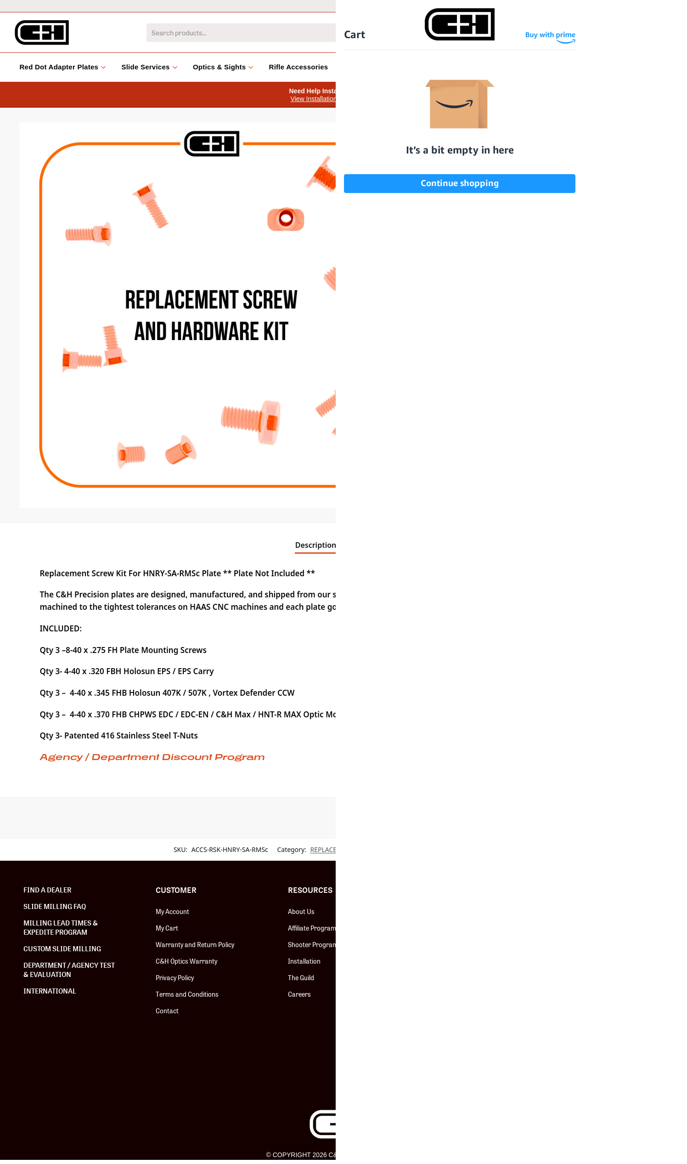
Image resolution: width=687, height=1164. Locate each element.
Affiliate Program (312, 927)
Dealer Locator (636, 5)
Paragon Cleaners (446, 1076)
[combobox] (329, 32)
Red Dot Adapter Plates (453, 927)
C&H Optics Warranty (186, 960)
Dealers (555, 5)
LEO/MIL (513, 5)
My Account (172, 911)
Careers (299, 994)
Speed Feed (436, 1060)
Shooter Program (313, 944)
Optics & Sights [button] (223, 67)
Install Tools (437, 1010)
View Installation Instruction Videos (340, 98)
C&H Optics (436, 977)
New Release (438, 911)
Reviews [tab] (369, 545)
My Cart (167, 927)
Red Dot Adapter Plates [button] (63, 67)
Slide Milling (436, 960)
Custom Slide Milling (62, 948)
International (465, 5)
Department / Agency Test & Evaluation (69, 969)
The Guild (301, 977)
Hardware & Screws (449, 944)
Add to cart (566, 240)
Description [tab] (316, 545)
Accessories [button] (368, 67)
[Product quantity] (441, 241)
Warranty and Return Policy (195, 944)
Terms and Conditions (187, 994)
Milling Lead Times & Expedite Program (60, 927)
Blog (466, 67)
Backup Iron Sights (447, 1027)
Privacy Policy (175, 977)
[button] (390, 136)
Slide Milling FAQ (54, 906)
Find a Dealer (47, 889)
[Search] (521, 32)
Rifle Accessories (298, 67)
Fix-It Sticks (436, 994)
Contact (167, 1010)
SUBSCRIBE (604, 935)
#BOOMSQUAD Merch (451, 1043)
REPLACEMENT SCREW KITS (351, 849)
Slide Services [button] (149, 67)
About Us (301, 911)
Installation (304, 960)
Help (591, 5)
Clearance (426, 67)
